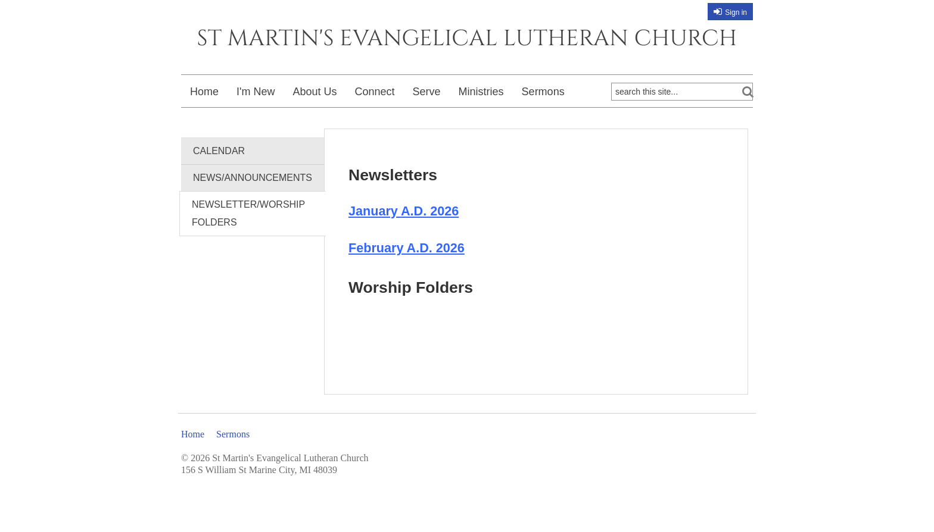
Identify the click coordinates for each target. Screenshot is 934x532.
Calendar (219, 151)
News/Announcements (252, 178)
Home (204, 92)
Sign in (736, 12)
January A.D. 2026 (403, 211)
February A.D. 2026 (406, 247)
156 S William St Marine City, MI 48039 (259, 470)
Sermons (543, 92)
